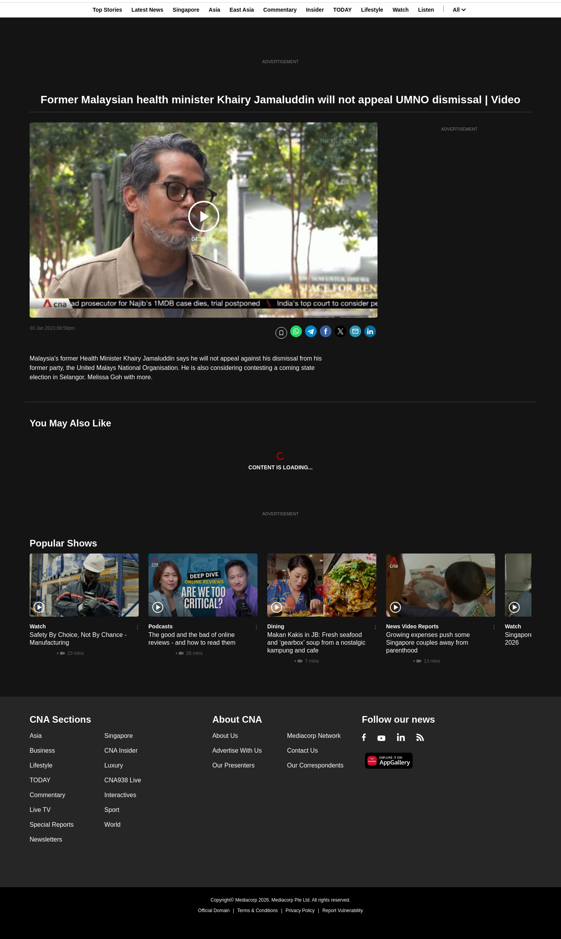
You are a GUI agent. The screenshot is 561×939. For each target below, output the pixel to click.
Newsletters (46, 839)
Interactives (120, 795)
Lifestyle (372, 44)
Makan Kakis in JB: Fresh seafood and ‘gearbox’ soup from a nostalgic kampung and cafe (316, 642)
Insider (315, 44)
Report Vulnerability (342, 910)
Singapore (186, 44)
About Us (225, 735)
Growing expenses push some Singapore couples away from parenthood (428, 642)
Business (42, 750)
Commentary (280, 44)
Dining (275, 626)
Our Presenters (233, 765)
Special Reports (52, 824)
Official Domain (213, 910)
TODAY (342, 44)
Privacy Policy (300, 910)
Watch (401, 44)
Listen (426, 44)
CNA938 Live (122, 780)
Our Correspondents (315, 765)
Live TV (40, 809)
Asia (215, 44)
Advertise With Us (237, 750)
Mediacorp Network (314, 735)
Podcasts (160, 626)
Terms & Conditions (257, 910)
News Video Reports (412, 626)
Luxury (113, 765)
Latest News (148, 44)
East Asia (241, 44)
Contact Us (302, 750)
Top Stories (107, 44)
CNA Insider (121, 750)
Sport (111, 809)
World (112, 824)
